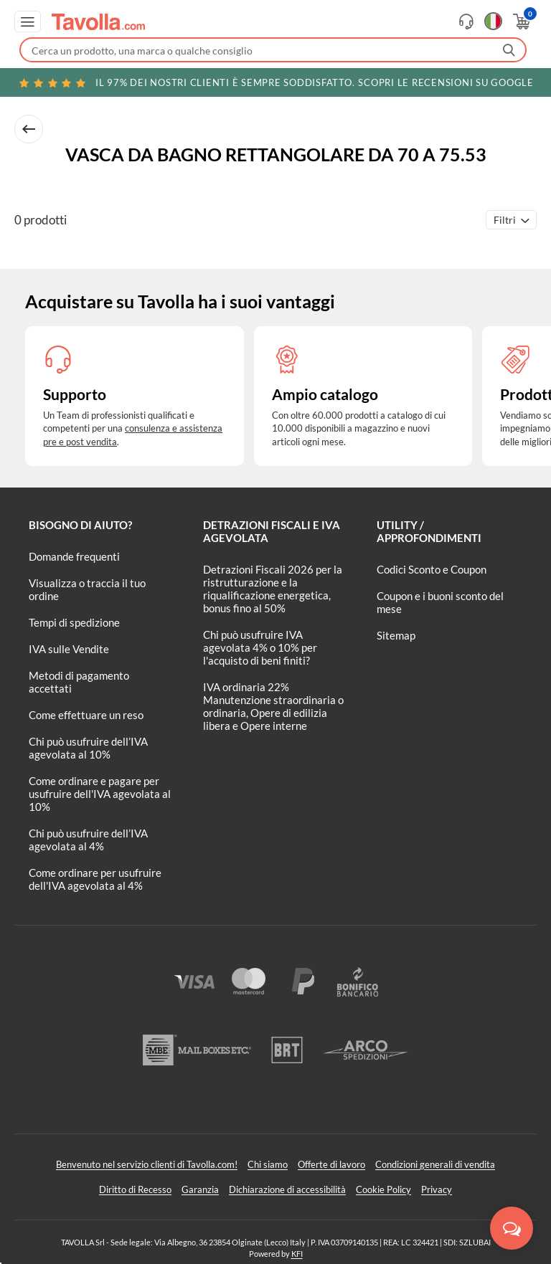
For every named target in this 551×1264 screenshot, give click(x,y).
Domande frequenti (74, 556)
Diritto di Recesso (135, 1189)
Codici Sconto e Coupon (431, 569)
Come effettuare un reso (86, 714)
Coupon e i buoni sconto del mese (440, 602)
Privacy (436, 1189)
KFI (297, 1253)
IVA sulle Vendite (69, 648)
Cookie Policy (383, 1189)
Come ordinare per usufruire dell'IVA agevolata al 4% (95, 879)
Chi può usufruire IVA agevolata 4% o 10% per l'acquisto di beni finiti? (260, 647)
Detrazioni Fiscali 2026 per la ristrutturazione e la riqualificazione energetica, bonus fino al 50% (272, 588)
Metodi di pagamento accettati (79, 682)
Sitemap (396, 635)
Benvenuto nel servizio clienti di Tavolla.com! (146, 1164)
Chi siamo (268, 1164)
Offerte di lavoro (331, 1164)
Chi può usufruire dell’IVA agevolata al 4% (88, 839)
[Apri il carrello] (520, 21)
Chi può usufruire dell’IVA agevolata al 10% (88, 748)
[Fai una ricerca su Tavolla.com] (273, 49)
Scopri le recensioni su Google (275, 82)
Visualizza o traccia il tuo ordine (87, 589)
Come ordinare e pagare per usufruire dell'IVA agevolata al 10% (100, 793)
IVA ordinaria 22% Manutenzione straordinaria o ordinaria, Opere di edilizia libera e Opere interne (273, 706)
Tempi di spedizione (74, 622)
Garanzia (200, 1189)
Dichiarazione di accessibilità (287, 1189)
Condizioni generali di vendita (435, 1164)
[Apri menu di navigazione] (27, 21)
